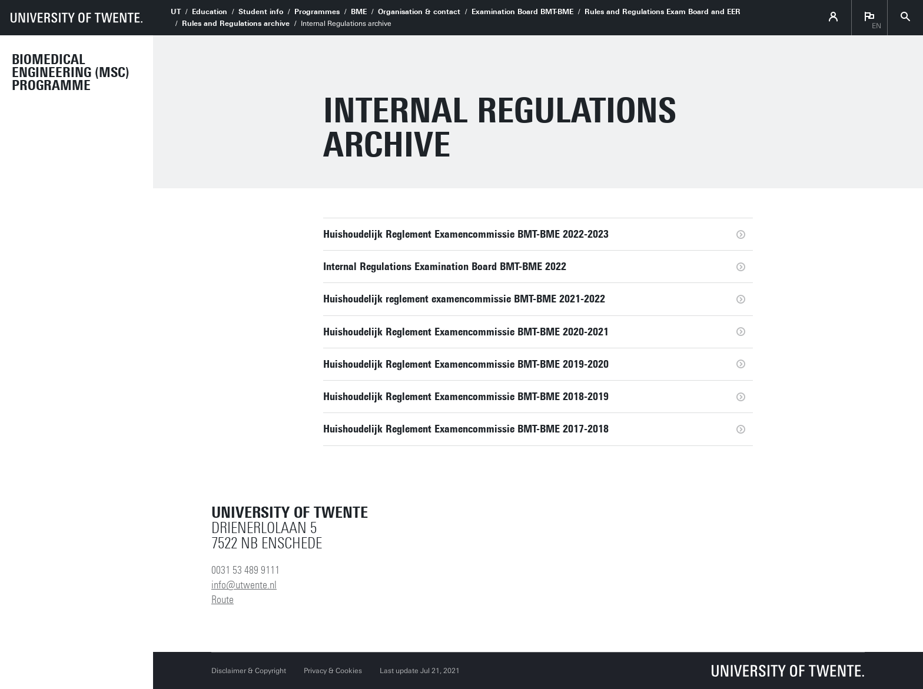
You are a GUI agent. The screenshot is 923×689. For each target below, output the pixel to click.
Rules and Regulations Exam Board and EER (663, 12)
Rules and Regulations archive (236, 23)
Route (222, 599)
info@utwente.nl (244, 584)
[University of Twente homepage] (76, 17)
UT (176, 12)
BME (359, 12)
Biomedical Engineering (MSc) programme (71, 72)
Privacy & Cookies (333, 671)
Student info (260, 12)
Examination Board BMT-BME (522, 12)
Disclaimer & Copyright (248, 671)
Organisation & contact (419, 12)
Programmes (317, 12)
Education (209, 12)
